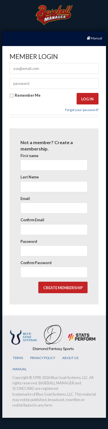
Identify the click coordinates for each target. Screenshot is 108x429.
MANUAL (20, 369)
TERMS (18, 358)
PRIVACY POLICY (42, 358)
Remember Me (25, 95)
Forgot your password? (81, 110)
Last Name (29, 177)
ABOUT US (70, 358)
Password (28, 241)
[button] (87, 99)
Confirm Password (36, 262)
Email (25, 198)
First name (29, 155)
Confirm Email (32, 220)
